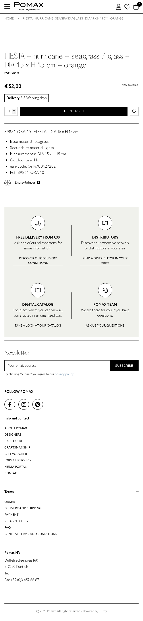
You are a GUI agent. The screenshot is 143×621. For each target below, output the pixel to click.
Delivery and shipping (22, 508)
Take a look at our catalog (38, 325)
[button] (22, 182)
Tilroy (103, 611)
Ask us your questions (105, 325)
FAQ (7, 527)
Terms (71, 492)
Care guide (13, 441)
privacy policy (64, 374)
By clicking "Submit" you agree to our (39, 374)
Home (9, 18)
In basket (74, 111)
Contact (11, 473)
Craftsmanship (17, 447)
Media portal (15, 467)
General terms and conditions (30, 534)
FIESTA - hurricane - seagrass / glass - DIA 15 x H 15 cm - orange (73, 18)
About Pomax (15, 428)
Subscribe (124, 365)
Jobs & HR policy (17, 460)
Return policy (16, 521)
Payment (11, 515)
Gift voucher (15, 454)
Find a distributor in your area (105, 260)
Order (9, 502)
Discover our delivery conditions (38, 260)
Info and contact (71, 418)
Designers (12, 435)
